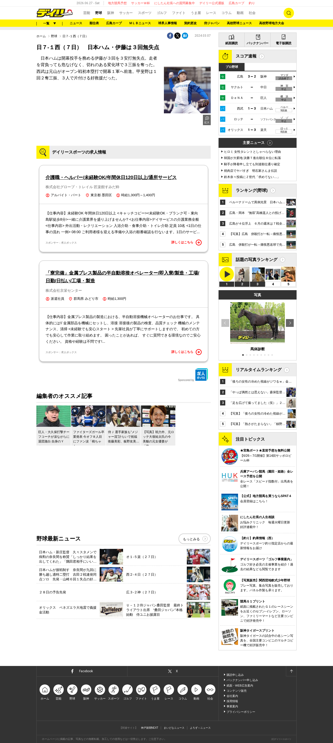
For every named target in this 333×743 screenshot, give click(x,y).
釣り (252, 3)
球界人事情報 (167, 23)
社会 (252, 13)
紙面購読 (231, 43)
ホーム (41, 36)
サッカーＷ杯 (140, 3)
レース (211, 13)
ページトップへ (291, 671)
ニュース (76, 23)
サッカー (126, 13)
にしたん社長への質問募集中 (174, 3)
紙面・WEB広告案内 (240, 685)
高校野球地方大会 (271, 23)
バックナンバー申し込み (242, 680)
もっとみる (191, 539)
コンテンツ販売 (237, 690)
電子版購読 (283, 43)
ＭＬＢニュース (140, 23)
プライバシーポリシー (241, 711)
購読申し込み (235, 674)
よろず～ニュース (200, 727)
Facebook (86, 671)
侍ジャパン (212, 23)
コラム (226, 13)
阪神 (110, 13)
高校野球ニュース (239, 23)
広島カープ (236, 3)
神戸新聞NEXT (149, 727)
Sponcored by (193, 375)
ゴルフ (162, 13)
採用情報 (232, 701)
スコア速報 (246, 56)
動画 (240, 13)
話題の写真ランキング (256, 259)
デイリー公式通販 (211, 3)
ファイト (178, 13)
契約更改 (190, 23)
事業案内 (232, 706)
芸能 (86, 13)
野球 (98, 13)
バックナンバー (257, 43)
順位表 (94, 23)
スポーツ (144, 13)
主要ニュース (254, 143)
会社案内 (232, 695)
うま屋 (196, 13)
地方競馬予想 (117, 3)
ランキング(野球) (252, 190)
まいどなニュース (174, 727)
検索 (289, 13)
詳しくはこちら (186, 242)
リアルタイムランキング (258, 369)
